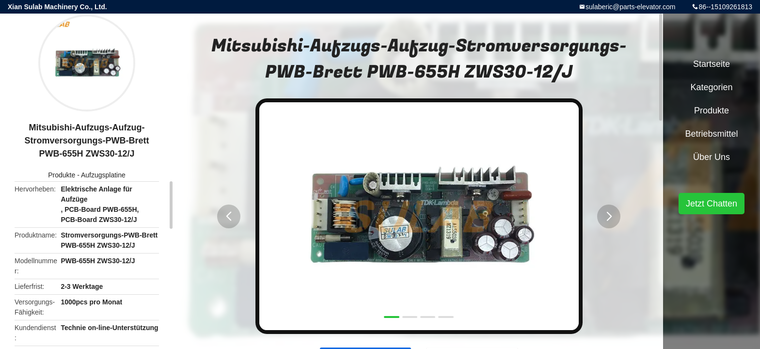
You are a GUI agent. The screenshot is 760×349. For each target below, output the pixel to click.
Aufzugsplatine (103, 175)
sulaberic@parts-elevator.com (630, 7)
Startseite (711, 64)
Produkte (61, 175)
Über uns (711, 157)
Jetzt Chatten (711, 203)
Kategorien (711, 87)
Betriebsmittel (711, 134)
